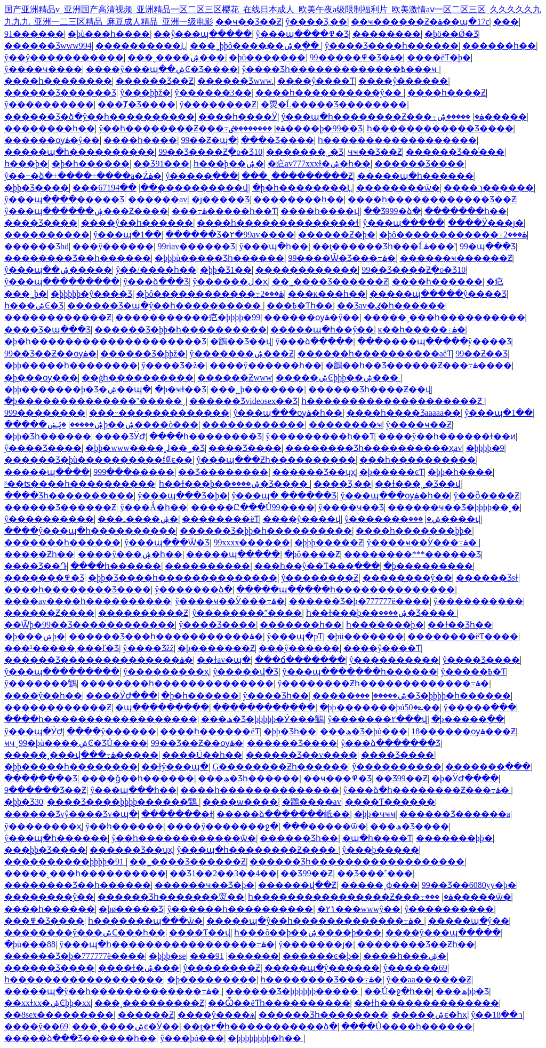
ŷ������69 (415, 967)
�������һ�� (465, 211)
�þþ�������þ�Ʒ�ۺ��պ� (77, 389)
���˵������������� (159, 412)
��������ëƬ (220, 518)
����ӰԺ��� (121, 695)
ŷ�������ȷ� (315, 944)
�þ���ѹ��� (41, 377)
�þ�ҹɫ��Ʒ (180, 389)
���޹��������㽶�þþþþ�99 (187, 317)
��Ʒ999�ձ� (392, 211)
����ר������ (489, 187)
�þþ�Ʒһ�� (289, 731)
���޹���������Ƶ (57, 707)
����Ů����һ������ (406, 1026)
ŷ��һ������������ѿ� (183, 838)
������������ (306, 269)
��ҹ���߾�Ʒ (337, 778)
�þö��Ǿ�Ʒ (451, 33)
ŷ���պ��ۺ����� (58, 269)
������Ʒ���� (419, 163)
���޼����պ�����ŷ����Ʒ (434, 341)
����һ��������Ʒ (205, 436)
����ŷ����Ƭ (316, 80)
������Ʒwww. (235, 80)
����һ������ (437, 281)
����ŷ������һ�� (266, 365)
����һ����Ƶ (446, 92)
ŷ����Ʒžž (148, 648)
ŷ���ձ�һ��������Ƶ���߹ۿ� (427, 790)
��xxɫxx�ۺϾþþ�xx (47, 1002)
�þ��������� (428, 565)
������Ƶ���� (49, 612)
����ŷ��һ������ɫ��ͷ (447, 436)
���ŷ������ (113, 246)
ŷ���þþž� (145, 92)
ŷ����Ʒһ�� (276, 695)
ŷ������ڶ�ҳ (230, 281)
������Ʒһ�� (299, 838)
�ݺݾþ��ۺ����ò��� (122, 424)
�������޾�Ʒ (40, 778)
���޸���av (157, 199)
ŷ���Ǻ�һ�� (153, 507)
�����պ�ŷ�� (468, 920)
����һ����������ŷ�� (329, 92)
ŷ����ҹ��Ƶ (419, 424)
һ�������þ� (385, 624)
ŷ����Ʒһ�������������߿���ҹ (340, 69)
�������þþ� (454, 838)
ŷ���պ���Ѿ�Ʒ (167, 542)
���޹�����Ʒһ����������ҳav (373, 447)
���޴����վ (444, 518)
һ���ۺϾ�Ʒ (33, 305)
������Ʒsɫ (487, 577)
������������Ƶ (57, 317)
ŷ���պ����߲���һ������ (360, 671)
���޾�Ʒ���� (277, 140)
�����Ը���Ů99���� (253, 507)
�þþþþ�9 (485, 447)
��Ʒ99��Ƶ (401, 778)
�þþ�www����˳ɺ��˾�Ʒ (145, 447)
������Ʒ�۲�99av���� (229, 234)
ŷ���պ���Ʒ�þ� (183, 495)
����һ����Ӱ (237, 116)
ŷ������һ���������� (240, 909)
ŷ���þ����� (380, 849)
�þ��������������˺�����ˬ (95, 401)
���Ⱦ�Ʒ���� (136, 104)
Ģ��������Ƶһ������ (280, 766)
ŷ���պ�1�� (127, 234)
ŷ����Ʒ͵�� (316, 21)
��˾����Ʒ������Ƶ (330, 281)
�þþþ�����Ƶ (328, 542)
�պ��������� (162, 707)
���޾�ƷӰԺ (120, 436)
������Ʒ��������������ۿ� (98, 659)
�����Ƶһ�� (39, 554)
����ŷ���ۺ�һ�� (130, 554)
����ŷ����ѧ (216, 1014)
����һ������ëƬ (209, 731)
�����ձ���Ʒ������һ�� (80, 1038)
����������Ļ (140, 45)
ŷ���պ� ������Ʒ (283, 495)
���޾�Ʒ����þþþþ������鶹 (123, 801)
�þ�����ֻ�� (467, 719)
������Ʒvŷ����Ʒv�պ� (71, 814)
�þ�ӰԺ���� (465, 778)
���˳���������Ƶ (297, 175)
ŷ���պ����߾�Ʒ (302, 33)
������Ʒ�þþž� (143, 353)
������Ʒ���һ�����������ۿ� (166, 636)
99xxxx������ (251, 542)
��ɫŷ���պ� (174, 766)
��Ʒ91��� (161, 163)
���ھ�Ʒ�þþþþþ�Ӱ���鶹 (262, 719)
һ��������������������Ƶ (392, 401)
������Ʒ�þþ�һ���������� (180, 329)
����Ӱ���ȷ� (486, 222)
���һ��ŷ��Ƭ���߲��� (317, 565)
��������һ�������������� (177, 683)
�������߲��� (488, 766)
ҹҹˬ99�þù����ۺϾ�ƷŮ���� (75, 743)
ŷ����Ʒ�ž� (173, 365)
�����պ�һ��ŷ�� (322, 329)
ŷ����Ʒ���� (43, 447)
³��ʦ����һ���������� (79, 483)
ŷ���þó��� (192, 1038)
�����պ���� (47, 472)
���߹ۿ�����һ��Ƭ (224, 211)
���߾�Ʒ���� (44, 920)
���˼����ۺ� (138, 518)
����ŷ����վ (302, 518)
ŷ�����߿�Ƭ (473, 671)
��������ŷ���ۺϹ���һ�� (84, 932)
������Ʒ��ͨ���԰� (455, 151)
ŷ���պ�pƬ (295, 636)
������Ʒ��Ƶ (155, 80)
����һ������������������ (100, 719)
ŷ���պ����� (403, 222)
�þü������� (267, 57)
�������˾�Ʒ (304, 151)
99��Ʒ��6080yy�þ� (469, 885)
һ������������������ (397, 140)
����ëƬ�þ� (439, 57)
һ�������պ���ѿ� (145, 920)
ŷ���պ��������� (61, 281)
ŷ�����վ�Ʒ (245, 671)
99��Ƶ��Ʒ (481, 353)
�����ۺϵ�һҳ (429, 1014)
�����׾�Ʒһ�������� (323, 1014)
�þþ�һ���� (460, 472)
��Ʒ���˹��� (375, 873)
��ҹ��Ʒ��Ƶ (248, 21)
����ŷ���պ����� (443, 932)
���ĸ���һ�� (327, 293)
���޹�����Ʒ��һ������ (77, 258)
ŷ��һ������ (124, 826)
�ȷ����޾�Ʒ (220, 199)
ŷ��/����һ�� (156, 269)
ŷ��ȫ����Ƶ (486, 495)
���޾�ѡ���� (240, 801)
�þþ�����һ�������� (71, 365)
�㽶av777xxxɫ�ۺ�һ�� (319, 163)
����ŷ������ (403, 80)
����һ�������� (58, 80)
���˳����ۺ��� (176, 57)
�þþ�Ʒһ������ (47, 436)
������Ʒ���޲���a (454, 814)
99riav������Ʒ (196, 246)
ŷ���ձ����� (314, 341)
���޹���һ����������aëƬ (375, 353)
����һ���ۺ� (404, 955)
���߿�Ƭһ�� (300, 305)
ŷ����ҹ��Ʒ (351, 507)
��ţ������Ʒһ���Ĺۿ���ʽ (384, 246)
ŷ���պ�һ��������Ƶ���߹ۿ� (382, 116)
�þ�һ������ (91, 163)
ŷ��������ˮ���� (247, 612)
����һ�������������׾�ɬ (278, 222)
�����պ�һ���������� (79, 151)
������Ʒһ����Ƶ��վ (369, 389)
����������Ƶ (143, 612)
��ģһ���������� (138, 377)
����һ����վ (319, 211)
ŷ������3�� (213, 92)
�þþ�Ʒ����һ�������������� (182, 577)
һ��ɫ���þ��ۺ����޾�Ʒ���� (234, 483)
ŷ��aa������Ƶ (429, 979)
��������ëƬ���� (462, 636)
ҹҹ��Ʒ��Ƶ (375, 151)
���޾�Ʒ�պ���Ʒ (47, 329)
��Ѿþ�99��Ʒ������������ (89, 624)
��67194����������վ (173, 187)
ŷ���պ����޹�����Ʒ (64, 199)
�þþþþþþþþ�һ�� (265, 1038)
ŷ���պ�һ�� (273, 246)
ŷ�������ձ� (193, 589)
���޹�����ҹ (345, 424)
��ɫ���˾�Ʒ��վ (418, 483)
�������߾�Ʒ (44, 577)
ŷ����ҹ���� (43, 69)
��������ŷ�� (407, 577)
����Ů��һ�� (202, 754)
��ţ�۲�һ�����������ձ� (260, 1026)
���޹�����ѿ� (398, 187)
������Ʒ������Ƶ (60, 507)
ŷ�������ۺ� (392, 518)
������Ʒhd (36, 246)
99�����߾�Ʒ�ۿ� (356, 57)
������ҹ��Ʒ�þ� (204, 885)
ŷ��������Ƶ (217, 104)
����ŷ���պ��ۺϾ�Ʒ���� (162, 69)
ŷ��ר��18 (497, 1014)
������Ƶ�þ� (336, 234)
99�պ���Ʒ (488, 246)
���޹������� (207, 565)
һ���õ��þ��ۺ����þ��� (307, 932)
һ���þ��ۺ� (229, 163)
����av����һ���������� (87, 601)
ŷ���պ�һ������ (56, 838)
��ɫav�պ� (224, 659)
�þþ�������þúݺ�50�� (379, 707)
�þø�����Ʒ (131, 909)
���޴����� (386, 33)
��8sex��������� (59, 1014)
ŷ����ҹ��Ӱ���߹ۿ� (423, 542)
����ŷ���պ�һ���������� (90, 530)
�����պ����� (233, 554)
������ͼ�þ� (321, 955)
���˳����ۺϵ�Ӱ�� (125, 1026)
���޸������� (202, 955)
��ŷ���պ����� (203, 33)
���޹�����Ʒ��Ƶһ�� (416, 944)
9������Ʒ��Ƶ (45, 790)
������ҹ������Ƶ (456, 258)
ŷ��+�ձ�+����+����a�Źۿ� (83, 175)
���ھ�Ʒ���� (409, 826)
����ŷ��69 (36, 1026)
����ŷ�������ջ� (222, 826)
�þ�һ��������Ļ (302, 187)
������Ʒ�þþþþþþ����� (293, 991)
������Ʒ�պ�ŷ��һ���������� (165, 305)
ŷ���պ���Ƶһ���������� (276, 459)
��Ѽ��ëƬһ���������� (279, 1002)
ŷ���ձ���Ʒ (156, 281)
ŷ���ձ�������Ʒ (390, 743)
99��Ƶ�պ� (209, 140)
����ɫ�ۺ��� (138, 967)
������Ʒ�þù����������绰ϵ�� (98, 459)
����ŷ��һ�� (43, 695)
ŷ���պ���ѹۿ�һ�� (287, 412)
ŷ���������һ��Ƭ (320, 436)
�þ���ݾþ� (34, 636)
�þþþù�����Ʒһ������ (219, 258)
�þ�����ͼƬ (391, 472)
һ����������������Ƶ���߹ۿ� (350, 896)
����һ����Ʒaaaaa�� (404, 412)
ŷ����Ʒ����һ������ (392, 45)
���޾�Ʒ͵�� (342, 483)
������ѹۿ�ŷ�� (52, 140)
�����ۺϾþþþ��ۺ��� (338, 377)
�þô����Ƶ (312, 554)
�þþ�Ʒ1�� (226, 269)
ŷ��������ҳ (43, 826)
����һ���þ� (26, 163)
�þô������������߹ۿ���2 (453, 234)
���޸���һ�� (499, 45)
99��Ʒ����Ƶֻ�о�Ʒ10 (210, 151)
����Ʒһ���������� (69, 495)
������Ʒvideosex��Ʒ (243, 401)
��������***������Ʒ (412, 554)
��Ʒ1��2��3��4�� (223, 873)
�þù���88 (29, 944)
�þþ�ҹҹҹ (375, 814)
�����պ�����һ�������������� (345, 589)
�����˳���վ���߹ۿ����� (81, 754)
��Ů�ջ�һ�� (398, 991)
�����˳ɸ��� (379, 885)
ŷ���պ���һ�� (133, 790)
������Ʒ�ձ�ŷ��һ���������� (99, 116)
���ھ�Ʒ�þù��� (363, 731)
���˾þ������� (257, 389)
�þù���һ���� (109, 33)
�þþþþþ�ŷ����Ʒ (91, 293)
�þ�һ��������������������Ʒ (105, 341)
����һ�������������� (259, 790)
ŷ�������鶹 (40, 683)
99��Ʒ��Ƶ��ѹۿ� (50, 353)
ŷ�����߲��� (201, 175)
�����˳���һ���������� (444, 317)
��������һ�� (49, 128)
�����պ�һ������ (415, 175)
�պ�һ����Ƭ (377, 838)
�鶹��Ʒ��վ (240, 341)
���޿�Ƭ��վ (199, 932)
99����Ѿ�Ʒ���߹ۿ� (342, 258)
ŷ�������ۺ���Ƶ (242, 353)
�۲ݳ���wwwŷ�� (359, 909)
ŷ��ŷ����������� (64, 57)
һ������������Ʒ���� (440, 128)
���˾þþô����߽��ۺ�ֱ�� (255, 45)
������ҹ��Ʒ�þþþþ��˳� (454, 507)
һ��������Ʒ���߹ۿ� (321, 979)
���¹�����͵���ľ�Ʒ (61, 648)
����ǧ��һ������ (137, 778)
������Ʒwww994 (48, 45)
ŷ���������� (49, 104)
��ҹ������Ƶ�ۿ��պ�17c (420, 21)
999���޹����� (44, 412)
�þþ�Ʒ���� (36, 187)
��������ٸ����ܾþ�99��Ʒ (296, 128)
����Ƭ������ (390, 801)
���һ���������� (417, 459)
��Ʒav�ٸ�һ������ (391, 305)
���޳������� (47, 234)
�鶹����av (311, 801)
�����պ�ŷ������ (322, 967)
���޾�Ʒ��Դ (35, 565)
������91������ (34, 33)
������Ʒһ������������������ (357, 861)
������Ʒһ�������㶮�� (171, 896)
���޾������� (506, 21)
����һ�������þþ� (414, 530)
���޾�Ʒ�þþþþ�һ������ (433, 695)
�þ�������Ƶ (216, 648)
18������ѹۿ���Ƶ (463, 731)
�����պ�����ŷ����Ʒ (438, 293)
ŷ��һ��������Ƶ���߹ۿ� (192, 128)
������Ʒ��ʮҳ (314, 472)
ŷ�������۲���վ (377, 719)
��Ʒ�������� (223, 472)
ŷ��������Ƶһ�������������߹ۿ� (383, 683)
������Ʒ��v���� (301, 754)
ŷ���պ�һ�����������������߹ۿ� (167, 944)
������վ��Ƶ (297, 885)
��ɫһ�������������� (426, 1002)
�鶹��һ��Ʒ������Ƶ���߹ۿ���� (418, 365)
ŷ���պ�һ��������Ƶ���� (257, 849)
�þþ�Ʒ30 (23, 801)
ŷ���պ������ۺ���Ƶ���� (86, 211)
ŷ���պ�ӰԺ (33, 731)
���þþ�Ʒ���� (45, 849)
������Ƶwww (234, 377)
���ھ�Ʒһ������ (248, 778)
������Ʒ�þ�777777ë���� (359, 601)
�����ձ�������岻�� (283, 814)
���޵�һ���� (140, 140)
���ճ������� (300, 659)
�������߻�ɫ (177, 814)
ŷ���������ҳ (166, 671)
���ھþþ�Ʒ (462, 991)
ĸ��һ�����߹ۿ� (421, 329)
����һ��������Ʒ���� (77, 589)
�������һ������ (62, 542)
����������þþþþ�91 (65, 861)
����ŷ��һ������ (137, 222)
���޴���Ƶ (146, 1014)
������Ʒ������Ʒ (60, 92)
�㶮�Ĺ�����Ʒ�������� (334, 104)
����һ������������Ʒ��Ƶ (432, 199)
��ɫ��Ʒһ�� (460, 624)
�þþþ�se (167, 955)
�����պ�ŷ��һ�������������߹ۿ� (315, 920)
